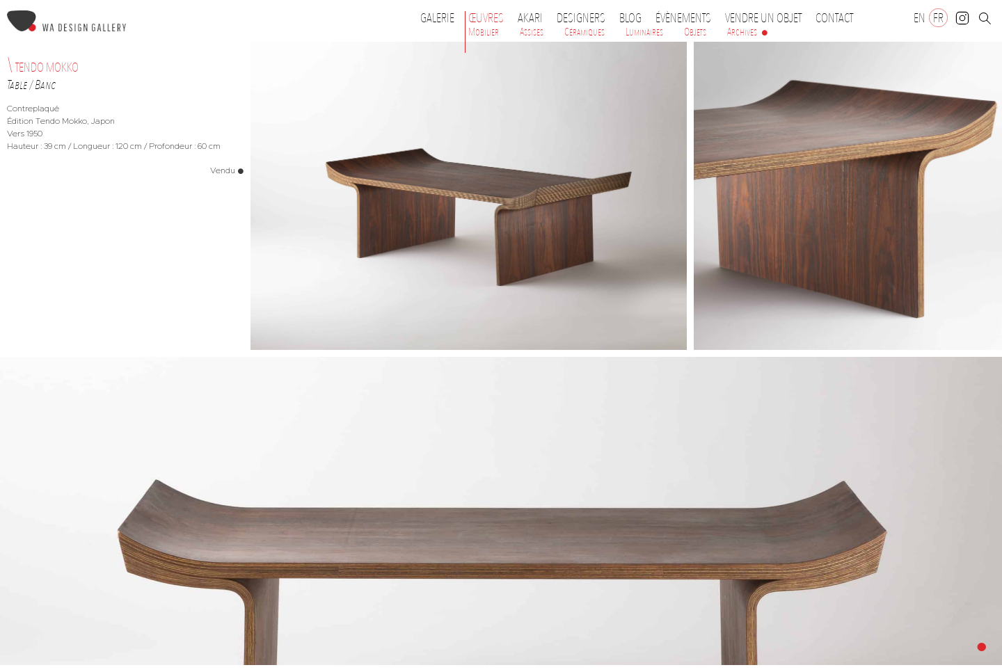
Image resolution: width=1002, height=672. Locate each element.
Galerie (437, 18)
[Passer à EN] (919, 17)
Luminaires (644, 32)
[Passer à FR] (938, 17)
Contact (834, 18)
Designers (584, 18)
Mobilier (483, 32)
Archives (742, 32)
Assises (531, 32)
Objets (695, 32)
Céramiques (584, 32)
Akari (530, 18)
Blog (630, 18)
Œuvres (489, 18)
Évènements (686, 18)
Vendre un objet (763, 18)
